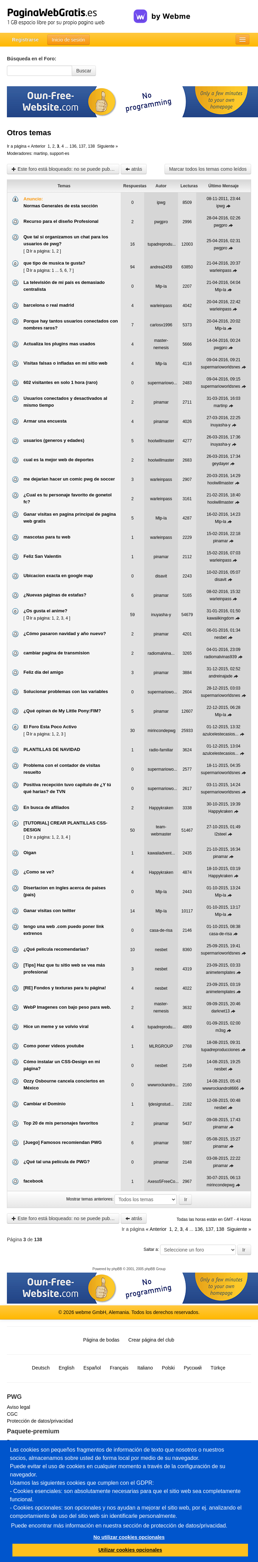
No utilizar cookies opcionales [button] (129, 1537)
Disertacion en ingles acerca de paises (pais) (64, 891)
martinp (40, 153)
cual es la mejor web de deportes (58, 459)
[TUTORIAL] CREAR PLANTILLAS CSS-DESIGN (65, 826)
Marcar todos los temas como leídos (208, 169)
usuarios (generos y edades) (53, 440)
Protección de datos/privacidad (40, 1421)
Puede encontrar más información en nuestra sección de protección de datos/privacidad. (119, 1526)
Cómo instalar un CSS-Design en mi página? (61, 1065)
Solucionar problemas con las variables (65, 691)
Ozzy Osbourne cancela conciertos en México (64, 1084)
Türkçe (218, 1368)
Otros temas (29, 132)
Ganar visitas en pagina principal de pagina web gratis (69, 518)
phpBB (117, 1269)
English (67, 1368)
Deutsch (41, 1368)
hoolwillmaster (161, 440)
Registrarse (25, 39)
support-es (59, 153)
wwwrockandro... (163, 1084)
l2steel (221, 834)
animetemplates (220, 972)
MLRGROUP (161, 1046)
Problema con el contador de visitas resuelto (61, 769)
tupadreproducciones (220, 1049)
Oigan (29, 852)
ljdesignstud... (160, 1104)
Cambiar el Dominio (44, 1103)
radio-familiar (161, 750)
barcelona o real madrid (48, 305)
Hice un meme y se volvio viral (56, 1026)
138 (91, 146)
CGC (12, 1414)
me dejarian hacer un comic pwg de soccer (69, 479)
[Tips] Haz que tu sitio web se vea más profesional (64, 968)
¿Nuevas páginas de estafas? (54, 594)
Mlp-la (161, 286)
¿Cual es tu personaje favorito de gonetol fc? (67, 498)
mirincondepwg (162, 730)
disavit (161, 576)
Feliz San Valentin (42, 556)
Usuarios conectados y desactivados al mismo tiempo (65, 402)
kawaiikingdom (220, 618)
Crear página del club (151, 1340)
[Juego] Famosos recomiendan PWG (62, 1142)
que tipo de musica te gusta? (54, 263)
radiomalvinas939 (220, 656)
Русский (193, 1368)
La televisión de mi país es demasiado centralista (64, 286)
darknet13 (220, 1011)
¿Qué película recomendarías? (56, 949)
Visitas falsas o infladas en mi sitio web (65, 363)
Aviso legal (18, 1407)
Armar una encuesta (45, 421)
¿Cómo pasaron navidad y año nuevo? (64, 633)
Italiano (145, 1368)
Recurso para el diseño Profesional (60, 221)
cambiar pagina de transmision (56, 652)
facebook (33, 1181)
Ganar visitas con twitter (49, 910)
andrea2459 (161, 267)
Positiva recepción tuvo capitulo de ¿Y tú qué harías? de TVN (67, 788)
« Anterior (36, 146)
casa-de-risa (161, 930)
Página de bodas (101, 1340)
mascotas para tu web (46, 537)
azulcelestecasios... (220, 734)
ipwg (161, 202)
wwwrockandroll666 (220, 1088)
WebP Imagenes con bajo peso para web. (67, 1007)
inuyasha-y (220, 425)
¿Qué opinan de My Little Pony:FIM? (62, 710)
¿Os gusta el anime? (45, 610)
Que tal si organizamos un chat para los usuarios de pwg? (65, 240)
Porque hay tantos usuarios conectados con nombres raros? (70, 324)
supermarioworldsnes (220, 367)
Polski (168, 1368)
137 (82, 146)
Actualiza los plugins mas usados (59, 343)
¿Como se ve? (38, 871)
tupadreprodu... (162, 244)
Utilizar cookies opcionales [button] (130, 1550)
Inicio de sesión (68, 39)
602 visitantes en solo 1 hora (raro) (60, 382)
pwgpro (161, 221)
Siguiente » (107, 146)
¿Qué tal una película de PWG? (56, 1161)
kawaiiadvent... (161, 853)
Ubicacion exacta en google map (58, 575)
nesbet (220, 637)
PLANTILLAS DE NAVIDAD (51, 749)
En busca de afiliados (46, 807)
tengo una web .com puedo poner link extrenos (63, 930)
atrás (133, 169)
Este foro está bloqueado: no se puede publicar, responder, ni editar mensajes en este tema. (65, 169)
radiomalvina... (161, 653)
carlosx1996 (161, 325)
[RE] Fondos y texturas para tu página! (64, 987)
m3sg (221, 1030)
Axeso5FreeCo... (163, 1181)
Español (92, 1368)
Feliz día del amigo (43, 672)
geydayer (220, 463)
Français (119, 1368)
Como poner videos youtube (53, 1045)
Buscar (83, 70)
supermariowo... (162, 382)
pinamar (160, 402)
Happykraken (161, 807)
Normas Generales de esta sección (60, 205)
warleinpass (220, 270)
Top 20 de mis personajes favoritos (60, 1123)
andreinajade (220, 676)
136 (73, 146)
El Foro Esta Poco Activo (50, 726)
